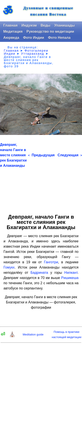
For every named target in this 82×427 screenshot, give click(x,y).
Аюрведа (11, 37)
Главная (10, 25)
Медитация (13, 31)
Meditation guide (33, 334)
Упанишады (64, 25)
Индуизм (29, 25)
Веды (45, 25)
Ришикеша (70, 278)
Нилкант (70, 272)
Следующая (70, 155)
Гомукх (9, 267)
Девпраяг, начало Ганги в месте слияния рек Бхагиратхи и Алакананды (13, 155)
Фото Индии (33, 37)
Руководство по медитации (50, 31)
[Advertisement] (41, 189)
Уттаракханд (32, 53)
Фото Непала (59, 37)
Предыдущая (41, 155)
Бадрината (39, 272)
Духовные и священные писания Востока (48, 11)
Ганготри (51, 262)
